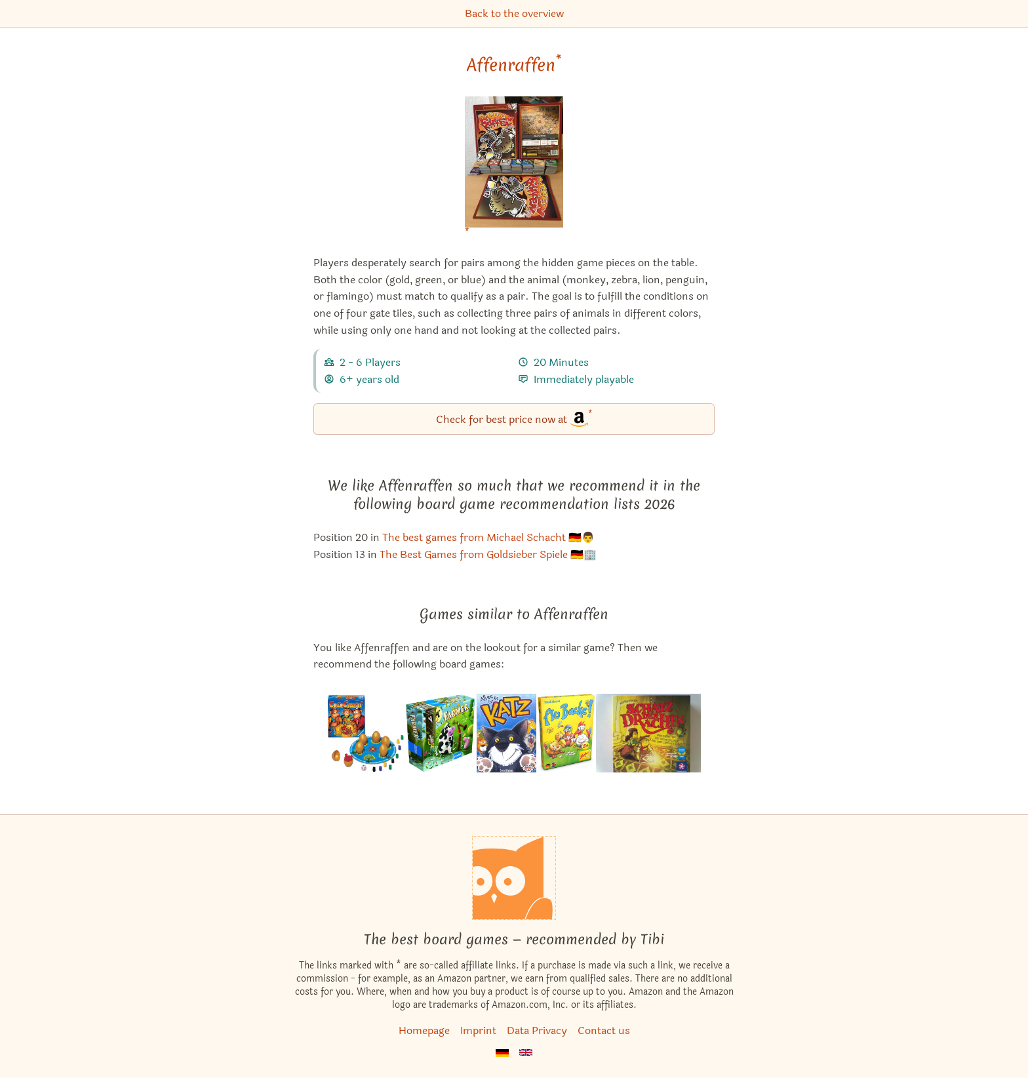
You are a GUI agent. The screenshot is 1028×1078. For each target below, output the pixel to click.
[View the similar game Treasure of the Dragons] (648, 733)
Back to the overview (514, 13)
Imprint (478, 1030)
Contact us (604, 1030)
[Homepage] (514, 878)
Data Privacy (537, 1030)
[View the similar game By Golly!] (566, 733)
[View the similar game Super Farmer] (440, 733)
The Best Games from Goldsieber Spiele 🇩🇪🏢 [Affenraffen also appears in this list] (488, 554)
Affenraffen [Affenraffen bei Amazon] (514, 65)
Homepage (424, 1030)
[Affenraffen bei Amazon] (514, 170)
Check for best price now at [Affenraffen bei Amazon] (514, 418)
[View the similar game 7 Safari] (506, 733)
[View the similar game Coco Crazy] (366, 733)
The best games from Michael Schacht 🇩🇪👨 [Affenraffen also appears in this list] (488, 537)
